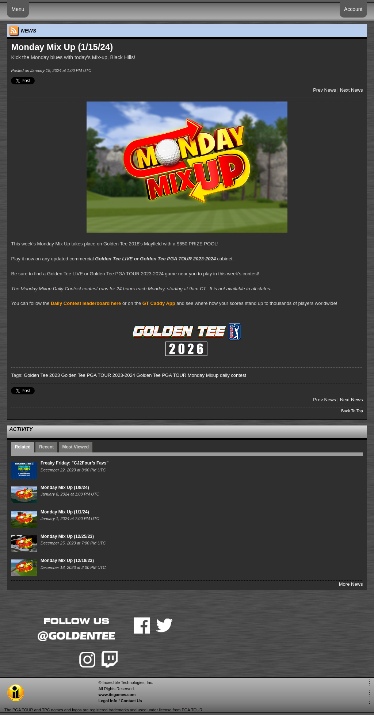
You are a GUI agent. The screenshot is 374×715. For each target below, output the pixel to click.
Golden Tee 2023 (42, 375)
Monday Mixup (203, 375)
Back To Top (352, 411)
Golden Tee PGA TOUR (162, 375)
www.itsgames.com (117, 694)
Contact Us (131, 701)
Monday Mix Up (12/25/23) (67, 536)
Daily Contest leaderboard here (86, 303)
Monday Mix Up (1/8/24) (65, 487)
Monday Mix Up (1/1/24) (65, 512)
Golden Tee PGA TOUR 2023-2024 (98, 375)
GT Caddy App (158, 303)
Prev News (324, 90)
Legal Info (107, 701)
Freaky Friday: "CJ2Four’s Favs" (74, 463)
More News (351, 584)
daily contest (233, 375)
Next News (351, 90)
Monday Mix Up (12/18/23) (67, 560)
